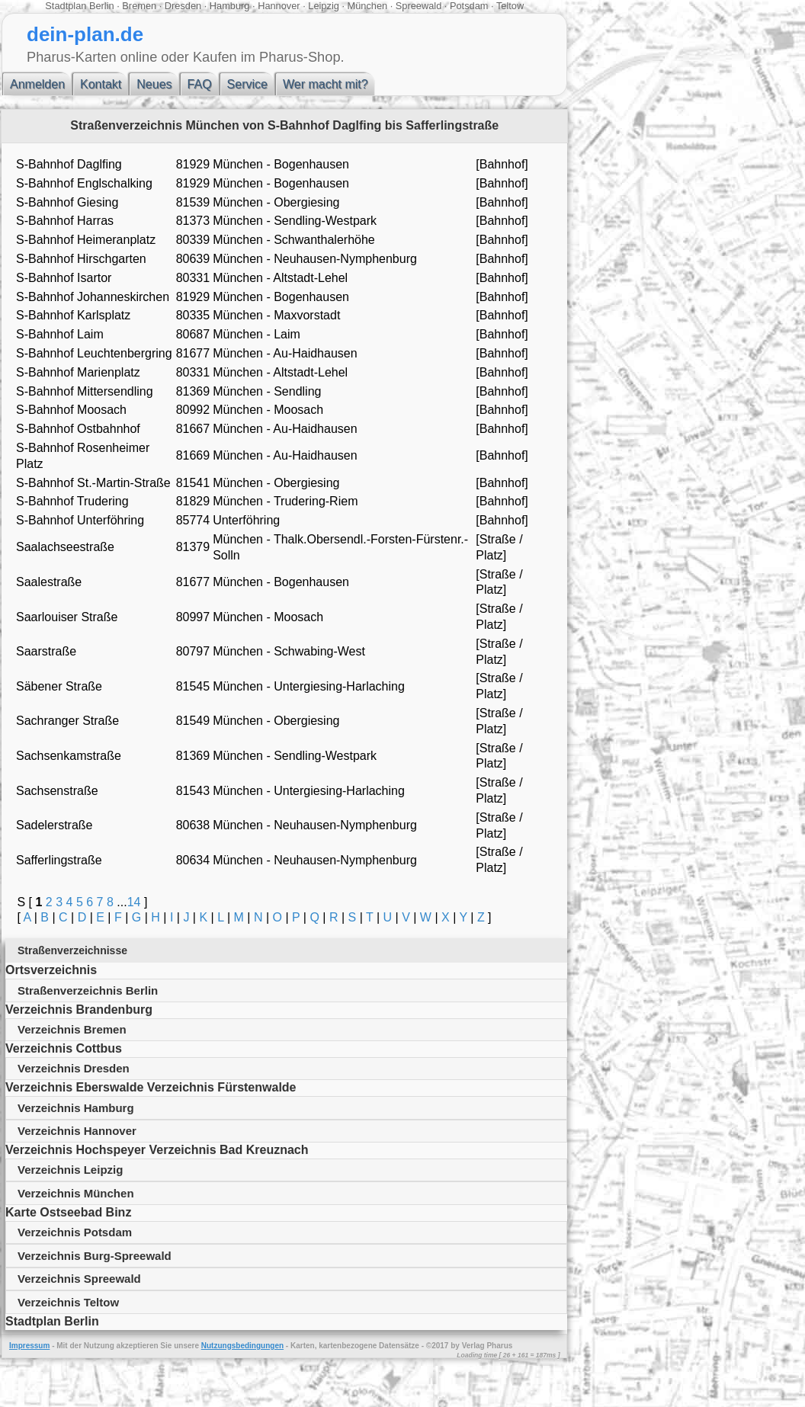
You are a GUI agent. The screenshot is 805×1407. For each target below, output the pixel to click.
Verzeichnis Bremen (72, 1029)
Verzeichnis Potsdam (75, 1232)
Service (247, 84)
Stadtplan (65, 5)
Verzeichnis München (76, 1193)
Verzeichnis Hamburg (76, 1107)
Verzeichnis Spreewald (79, 1278)
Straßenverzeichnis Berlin (88, 990)
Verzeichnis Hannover (77, 1130)
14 (134, 902)
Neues (154, 84)
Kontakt (100, 84)
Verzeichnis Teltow (68, 1302)
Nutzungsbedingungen (242, 1345)
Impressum (29, 1345)
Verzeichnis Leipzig (70, 1169)
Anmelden (37, 84)
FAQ (200, 84)
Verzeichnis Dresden (74, 1068)
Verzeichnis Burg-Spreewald (95, 1255)
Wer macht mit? (325, 84)
